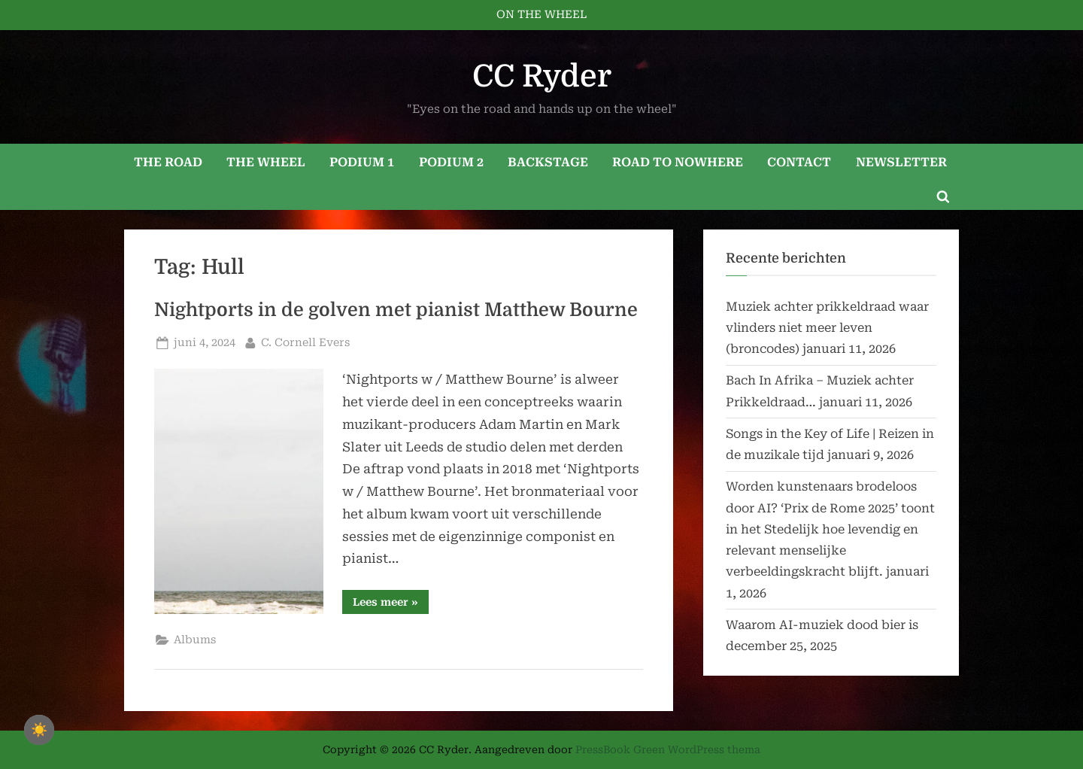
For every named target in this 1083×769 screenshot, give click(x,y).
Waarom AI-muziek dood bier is (822, 625)
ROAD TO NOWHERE (677, 162)
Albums (195, 640)
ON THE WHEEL (541, 14)
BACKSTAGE (548, 162)
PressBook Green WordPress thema (667, 749)
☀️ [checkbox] (39, 729)
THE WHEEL (265, 162)
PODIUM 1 (361, 162)
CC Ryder (541, 76)
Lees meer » (391, 604)
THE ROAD (168, 162)
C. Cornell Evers (305, 341)
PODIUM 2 (451, 162)
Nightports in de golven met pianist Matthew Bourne (396, 310)
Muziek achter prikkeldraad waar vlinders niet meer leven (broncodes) (827, 328)
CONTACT (799, 162)
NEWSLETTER (901, 162)
